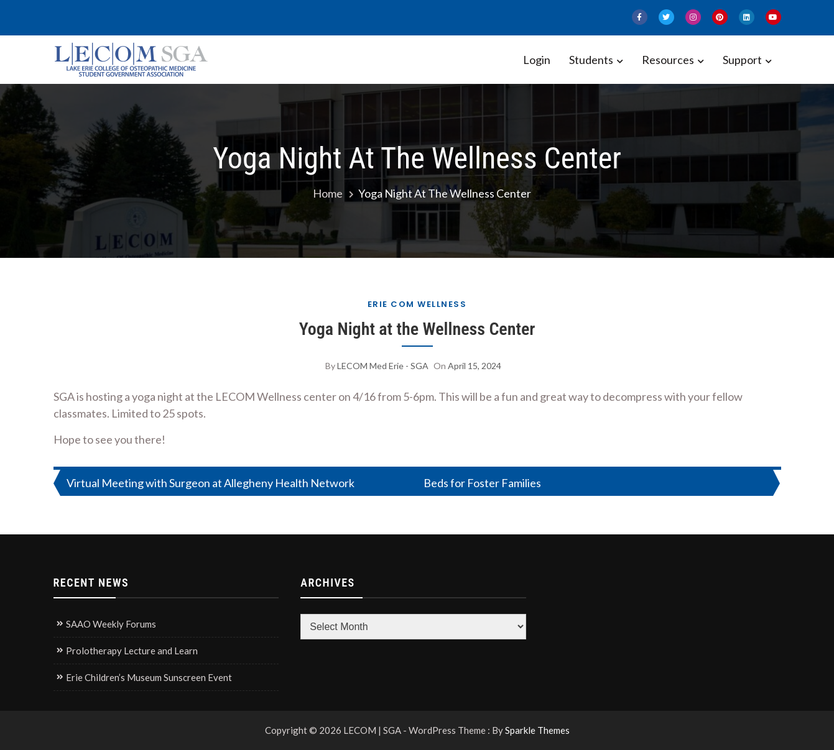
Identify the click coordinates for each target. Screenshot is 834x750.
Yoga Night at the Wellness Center (417, 329)
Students (591, 59)
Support (742, 59)
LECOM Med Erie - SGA (383, 365)
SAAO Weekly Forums (111, 623)
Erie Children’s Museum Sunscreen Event (149, 677)
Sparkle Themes (537, 730)
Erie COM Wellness (417, 304)
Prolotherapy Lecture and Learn (132, 650)
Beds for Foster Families (482, 483)
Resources (668, 59)
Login (536, 59)
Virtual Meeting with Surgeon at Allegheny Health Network (210, 483)
